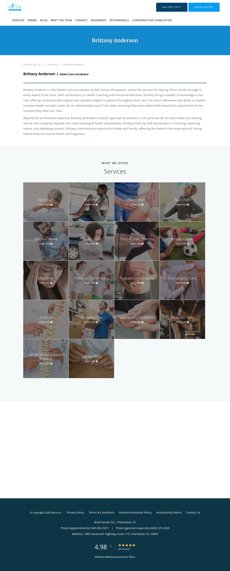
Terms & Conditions (101, 512)
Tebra (132, 557)
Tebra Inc (56, 512)
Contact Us (193, 512)
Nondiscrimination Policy (135, 512)
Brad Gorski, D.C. (32, 64)
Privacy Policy (75, 512)
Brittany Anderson (74, 64)
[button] (204, 7)
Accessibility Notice (169, 512)
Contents (52, 64)
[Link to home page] (10, 7)
